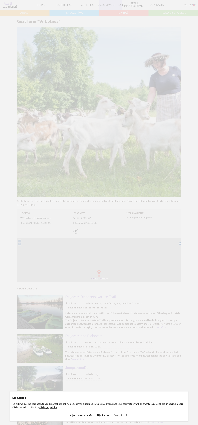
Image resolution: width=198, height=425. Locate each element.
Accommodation (110, 4)
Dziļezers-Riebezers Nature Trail (90, 297)
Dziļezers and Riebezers (83, 336)
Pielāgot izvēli (120, 415)
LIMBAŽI (123, 12)
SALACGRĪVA (74, 12)
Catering (87, 4)
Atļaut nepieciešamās (81, 415)
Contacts (157, 4)
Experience (64, 4)
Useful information (133, 5)
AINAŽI (24, 12)
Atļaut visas (103, 415)
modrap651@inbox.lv (86, 223)
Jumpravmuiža (76, 367)
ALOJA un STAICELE (173, 12)
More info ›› (160, 327)
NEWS (41, 4)
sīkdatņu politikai (48, 407)
